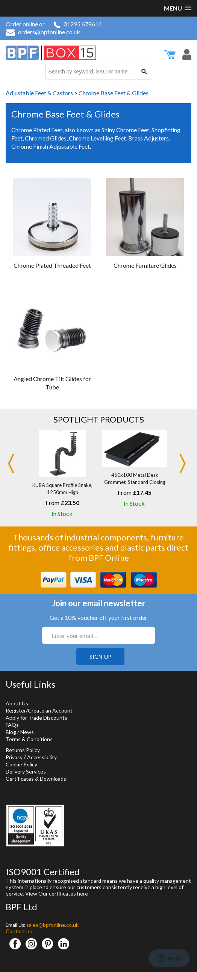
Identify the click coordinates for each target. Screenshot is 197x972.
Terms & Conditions (29, 739)
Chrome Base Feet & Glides (114, 92)
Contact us (19, 931)
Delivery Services (26, 771)
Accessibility (42, 757)
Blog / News (20, 732)
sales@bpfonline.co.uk (52, 925)
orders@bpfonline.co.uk (43, 31)
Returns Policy (23, 750)
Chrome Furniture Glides (145, 265)
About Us (17, 703)
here (82, 893)
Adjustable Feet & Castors (39, 92)
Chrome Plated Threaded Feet (52, 265)
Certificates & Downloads (36, 778)
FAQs (12, 725)
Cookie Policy (21, 764)
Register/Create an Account (39, 710)
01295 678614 (77, 23)
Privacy (14, 757)
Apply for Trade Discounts (36, 717)
